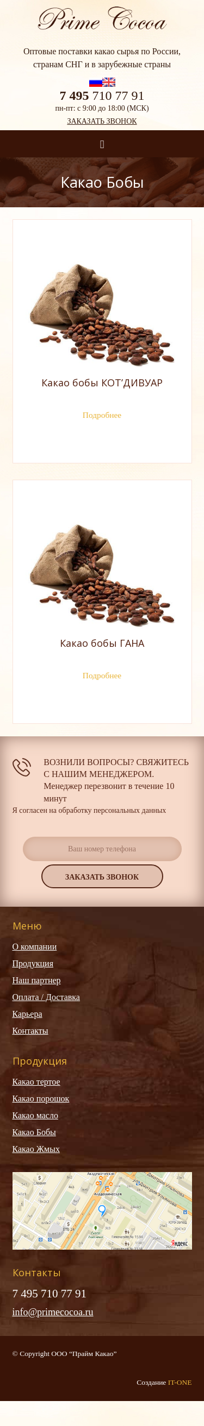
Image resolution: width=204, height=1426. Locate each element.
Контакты (30, 1030)
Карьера (27, 1013)
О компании (35, 946)
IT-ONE (180, 1382)
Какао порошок (41, 1098)
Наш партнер (37, 980)
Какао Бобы (34, 1132)
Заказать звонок (102, 121)
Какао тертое (36, 1081)
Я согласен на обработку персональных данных (89, 810)
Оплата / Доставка (46, 997)
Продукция (33, 963)
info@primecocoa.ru (53, 1312)
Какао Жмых (36, 1149)
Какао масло (35, 1115)
